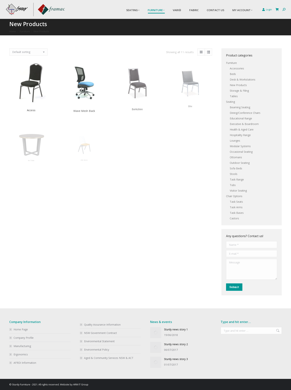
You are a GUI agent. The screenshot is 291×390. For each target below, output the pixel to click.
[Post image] (155, 332)
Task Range (237, 179)
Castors (234, 218)
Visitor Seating (238, 190)
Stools (233, 174)
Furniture (231, 63)
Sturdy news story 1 (176, 329)
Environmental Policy (96, 349)
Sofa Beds (236, 168)
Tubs (233, 185)
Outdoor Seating (240, 163)
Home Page (21, 329)
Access (31, 102)
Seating (230, 101)
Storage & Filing (239, 90)
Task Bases (237, 213)
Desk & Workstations (242, 79)
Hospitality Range (240, 135)
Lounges (235, 140)
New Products (238, 85)
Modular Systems (240, 146)
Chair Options (234, 196)
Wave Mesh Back (84, 100)
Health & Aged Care (242, 129)
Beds (233, 74)
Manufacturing (22, 346)
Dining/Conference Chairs (245, 113)
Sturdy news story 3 (176, 359)
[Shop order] (28, 52)
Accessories (237, 68)
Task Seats (236, 201)
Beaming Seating (240, 107)
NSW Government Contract (100, 333)
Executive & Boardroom (244, 124)
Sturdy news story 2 (176, 344)
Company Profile (24, 337)
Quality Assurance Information (102, 324)
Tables (234, 96)
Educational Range (241, 118)
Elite (190, 96)
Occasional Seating (241, 151)
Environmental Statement (99, 341)
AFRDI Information (25, 362)
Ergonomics (21, 354)
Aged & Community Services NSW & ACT (108, 358)
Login (267, 9)
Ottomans (236, 157)
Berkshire (137, 97)
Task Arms (236, 207)
